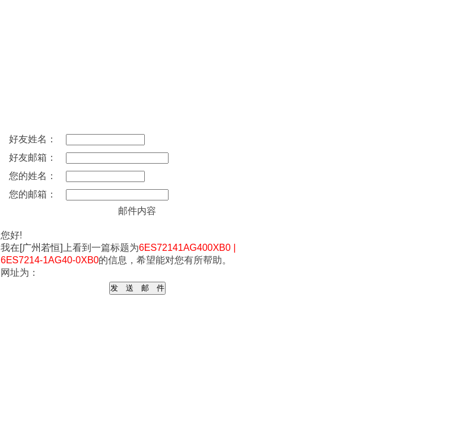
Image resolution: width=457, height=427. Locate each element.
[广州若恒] (41, 248)
